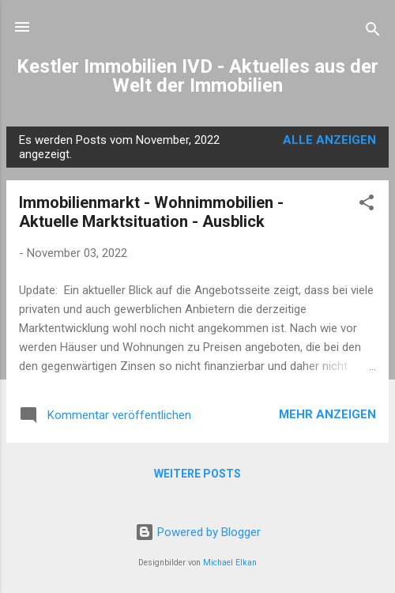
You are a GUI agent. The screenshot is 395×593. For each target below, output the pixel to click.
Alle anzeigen (329, 140)
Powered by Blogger (198, 532)
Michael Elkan (230, 562)
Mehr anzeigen (327, 414)
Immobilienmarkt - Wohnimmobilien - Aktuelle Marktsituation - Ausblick (151, 212)
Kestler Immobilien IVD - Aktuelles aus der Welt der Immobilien (197, 75)
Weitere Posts (197, 473)
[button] (366, 205)
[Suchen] (372, 32)
